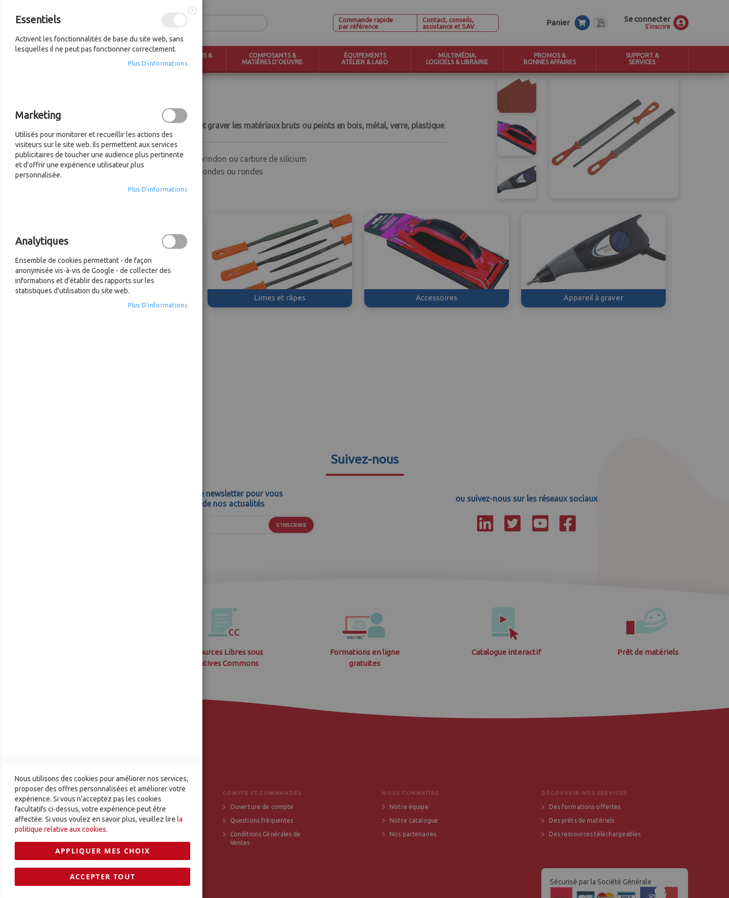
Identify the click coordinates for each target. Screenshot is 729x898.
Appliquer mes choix (102, 610)
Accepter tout (103, 636)
